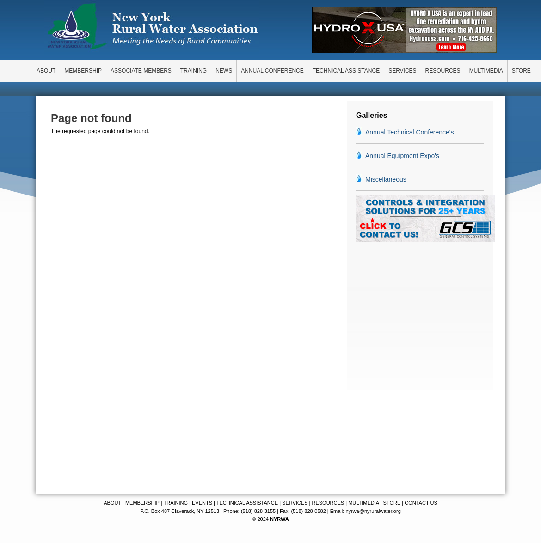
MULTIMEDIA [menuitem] (486, 70)
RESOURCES (328, 503)
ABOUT (112, 503)
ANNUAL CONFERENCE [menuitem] (272, 70)
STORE (392, 503)
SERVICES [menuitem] (402, 70)
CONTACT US (421, 503)
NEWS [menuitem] (223, 70)
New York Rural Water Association (152, 27)
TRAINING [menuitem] (193, 70)
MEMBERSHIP (142, 503)
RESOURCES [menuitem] (443, 70)
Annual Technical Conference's (409, 132)
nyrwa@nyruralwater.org (372, 511)
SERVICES (294, 503)
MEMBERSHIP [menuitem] (83, 70)
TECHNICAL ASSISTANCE (247, 503)
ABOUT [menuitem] (46, 70)
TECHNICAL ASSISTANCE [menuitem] (346, 70)
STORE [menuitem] (521, 70)
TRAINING (175, 503)
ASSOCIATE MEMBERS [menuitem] (141, 70)
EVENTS (202, 503)
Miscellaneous (385, 179)
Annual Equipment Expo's (402, 155)
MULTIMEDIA (363, 503)
